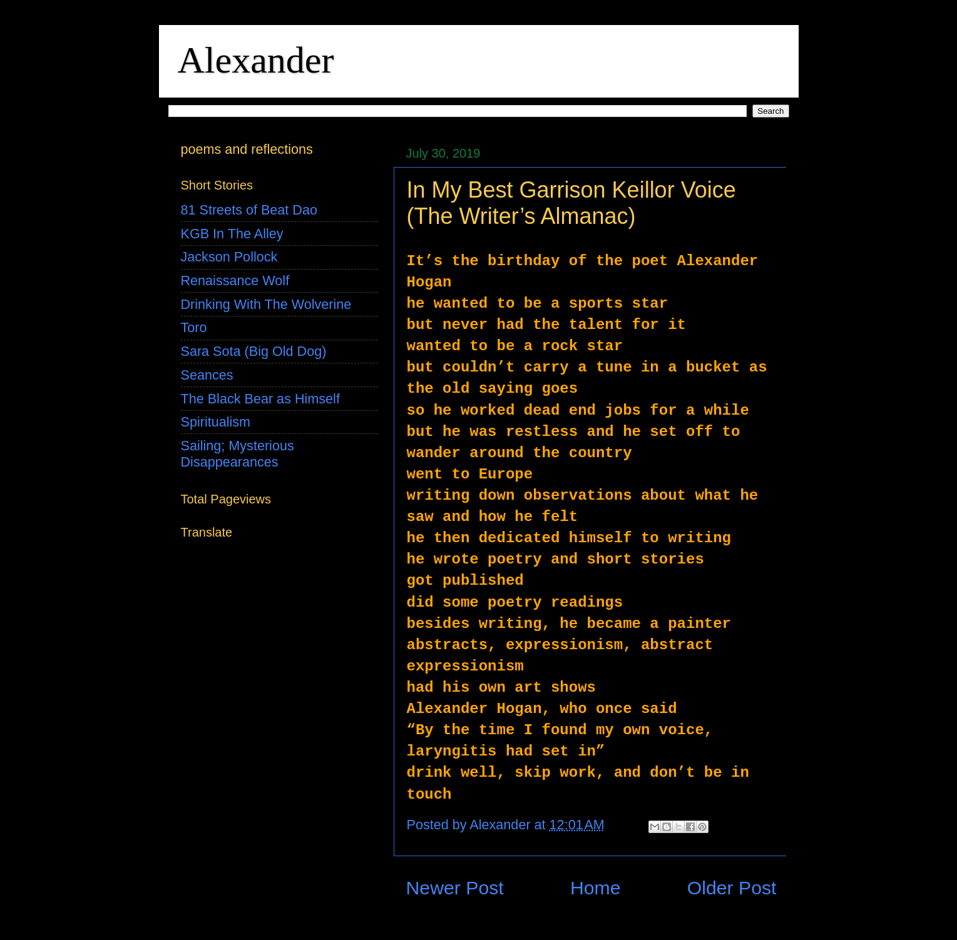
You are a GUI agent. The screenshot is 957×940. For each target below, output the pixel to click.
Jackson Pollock (229, 257)
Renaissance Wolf (235, 280)
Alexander (256, 60)
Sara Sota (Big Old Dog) (254, 351)
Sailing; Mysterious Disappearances (237, 454)
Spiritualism (216, 422)
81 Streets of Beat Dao (249, 210)
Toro (194, 327)
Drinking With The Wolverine (266, 304)
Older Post (732, 887)
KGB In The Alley (232, 233)
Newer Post (455, 887)
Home (595, 887)
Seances (207, 375)
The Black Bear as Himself (260, 399)
